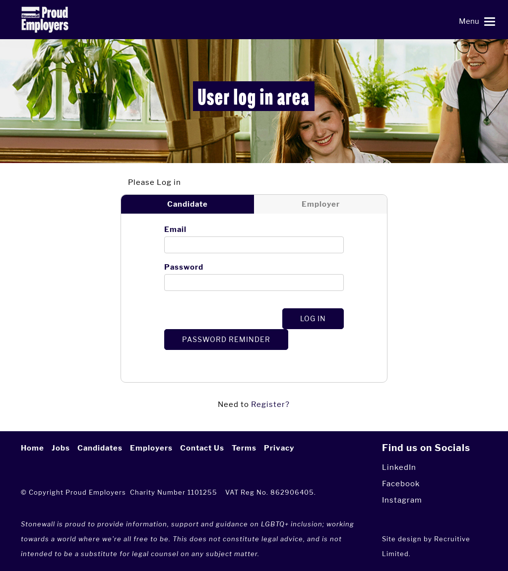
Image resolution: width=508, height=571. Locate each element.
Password (183, 267)
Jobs (61, 448)
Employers (151, 448)
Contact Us (202, 448)
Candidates (100, 448)
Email (175, 229)
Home (32, 448)
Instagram (402, 500)
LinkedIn (399, 467)
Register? (270, 404)
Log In (313, 318)
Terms (244, 448)
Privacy (279, 448)
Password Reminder (226, 339)
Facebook (401, 483)
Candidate (187, 204)
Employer (321, 204)
